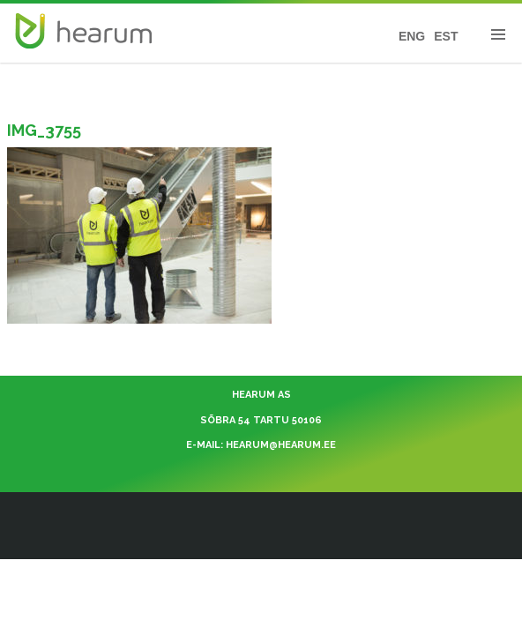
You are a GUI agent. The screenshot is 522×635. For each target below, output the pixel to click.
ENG (412, 36)
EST (446, 36)
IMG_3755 (44, 130)
